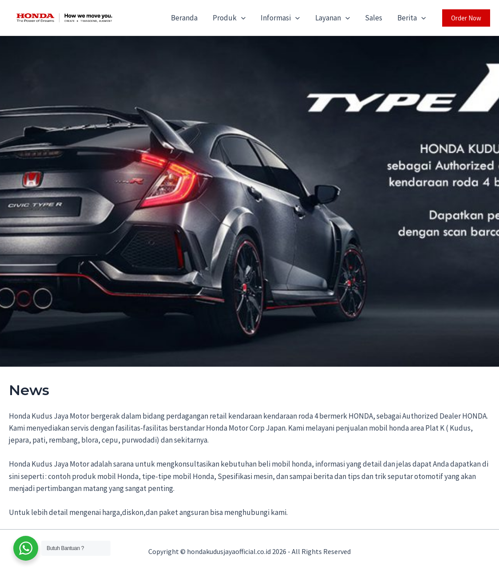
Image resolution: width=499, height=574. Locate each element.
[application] (241, 18)
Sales (373, 18)
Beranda (184, 18)
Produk (229, 18)
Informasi (280, 18)
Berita (411, 18)
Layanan (332, 18)
